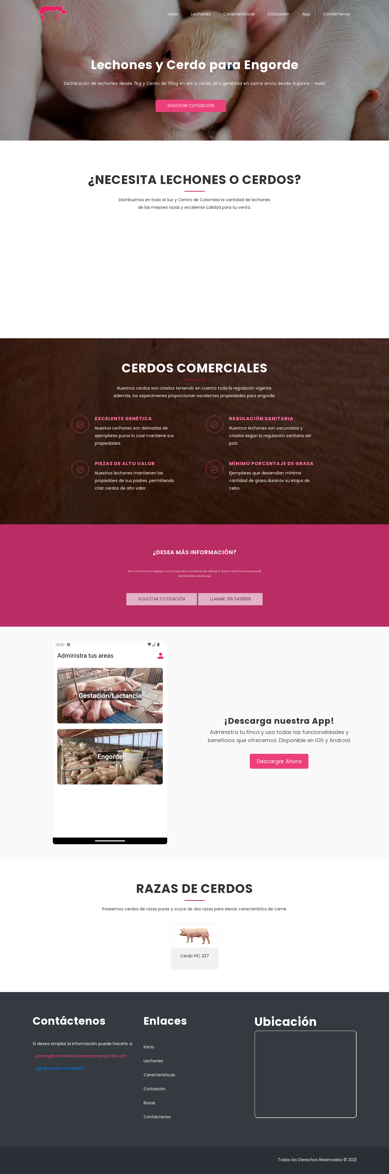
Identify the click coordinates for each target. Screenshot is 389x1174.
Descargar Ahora (279, 761)
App (306, 14)
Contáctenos (336, 14)
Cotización (278, 14)
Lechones (200, 14)
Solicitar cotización (191, 105)
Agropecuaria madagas (60, 1068)
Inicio (173, 14)
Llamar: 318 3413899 (230, 601)
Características (239, 14)
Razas (149, 1103)
